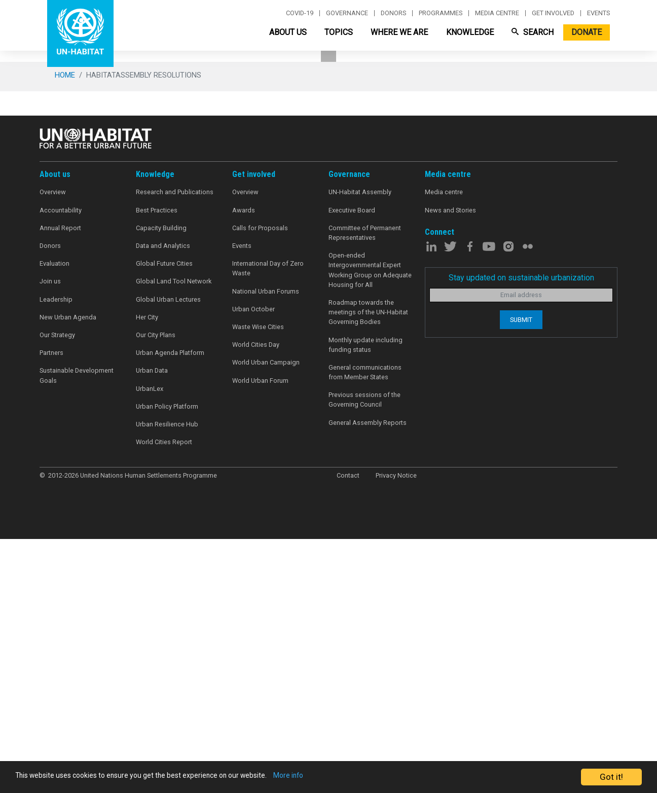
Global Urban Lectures (168, 556)
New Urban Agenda (68, 574)
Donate (586, 32)
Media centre (497, 13)
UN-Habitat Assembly (359, 449)
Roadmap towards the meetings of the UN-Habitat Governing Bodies (368, 568)
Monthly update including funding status (365, 601)
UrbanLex (149, 645)
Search (533, 32)
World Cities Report (164, 698)
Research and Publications (174, 449)
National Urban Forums (265, 548)
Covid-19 (299, 13)
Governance (347, 13)
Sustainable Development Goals (77, 632)
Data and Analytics (163, 502)
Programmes (440, 13)
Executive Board (351, 467)
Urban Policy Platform (167, 663)
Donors (393, 13)
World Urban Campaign (266, 619)
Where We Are (399, 32)
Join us (50, 538)
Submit (521, 576)
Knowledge (470, 32)
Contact (348, 732)
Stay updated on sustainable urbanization (521, 534)
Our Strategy (57, 591)
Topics (338, 32)
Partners (51, 610)
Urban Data (152, 627)
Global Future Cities (164, 520)
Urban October (253, 565)
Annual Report (60, 484)
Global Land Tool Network (173, 538)
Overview (53, 449)
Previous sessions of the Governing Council (364, 656)
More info (345, 777)
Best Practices (156, 467)
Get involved (553, 13)
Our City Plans (155, 591)
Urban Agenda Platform (170, 610)
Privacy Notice (396, 732)
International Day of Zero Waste (268, 525)
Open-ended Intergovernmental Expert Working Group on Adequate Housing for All (370, 527)
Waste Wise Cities (258, 583)
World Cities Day (255, 601)
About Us (288, 32)
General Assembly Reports (367, 679)
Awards (243, 467)
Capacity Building (161, 484)
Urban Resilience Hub (167, 680)
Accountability (61, 467)
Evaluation (54, 520)
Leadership (56, 556)
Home (65, 331)
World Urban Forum (260, 637)
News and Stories (450, 467)
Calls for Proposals (260, 484)
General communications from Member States (365, 628)
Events (598, 13)
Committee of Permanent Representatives (364, 489)
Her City (147, 574)
